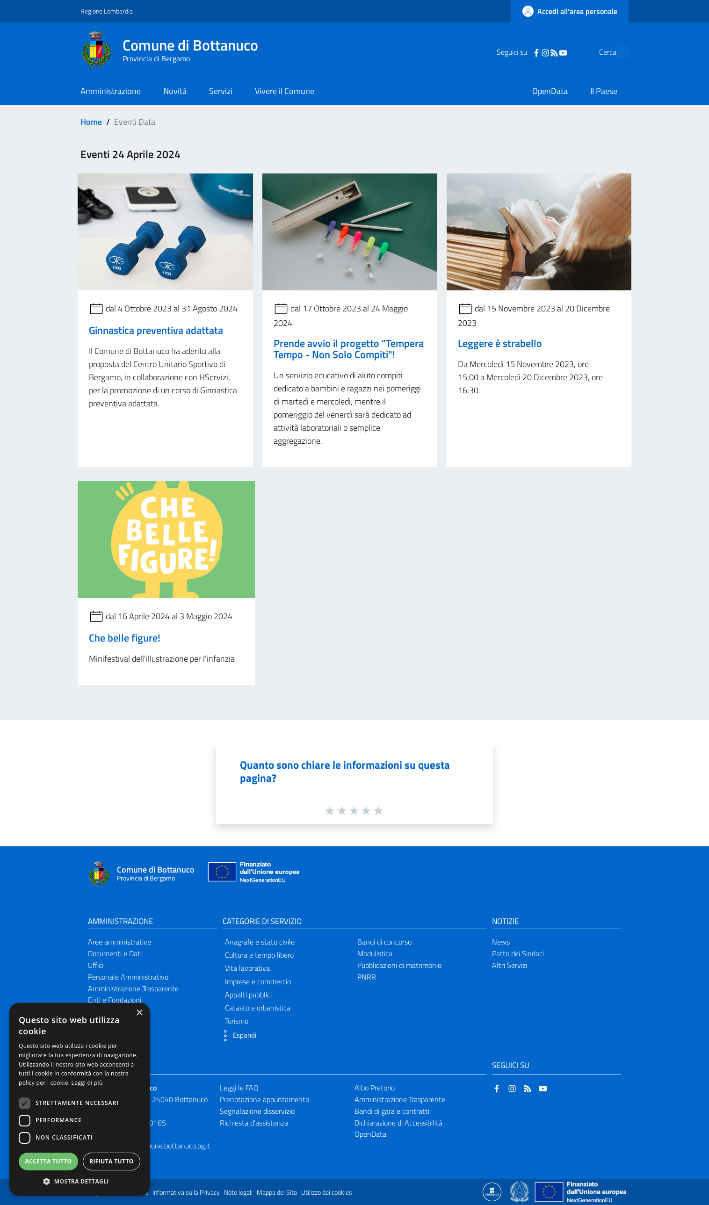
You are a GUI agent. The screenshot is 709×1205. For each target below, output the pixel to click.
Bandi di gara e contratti (391, 1111)
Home (91, 121)
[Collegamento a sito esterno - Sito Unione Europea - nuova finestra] (252, 874)
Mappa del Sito (277, 1192)
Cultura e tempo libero (259, 954)
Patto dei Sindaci (518, 953)
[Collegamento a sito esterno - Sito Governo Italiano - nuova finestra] (520, 1191)
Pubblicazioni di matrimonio (399, 965)
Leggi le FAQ (239, 1087)
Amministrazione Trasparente (133, 988)
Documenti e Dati (115, 953)
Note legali (238, 1192)
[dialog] (79, 1099)
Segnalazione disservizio (257, 1111)
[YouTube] (545, 52)
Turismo (236, 1020)
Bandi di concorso (384, 941)
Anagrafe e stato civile (260, 941)
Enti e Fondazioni (114, 999)
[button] (237, 1035)
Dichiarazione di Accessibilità (398, 1122)
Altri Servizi (509, 965)
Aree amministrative (119, 941)
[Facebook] (518, 52)
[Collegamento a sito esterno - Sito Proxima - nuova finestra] (492, 1191)
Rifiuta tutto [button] (111, 1161)
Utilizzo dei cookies (326, 1192)
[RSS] (536, 52)
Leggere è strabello (500, 343)
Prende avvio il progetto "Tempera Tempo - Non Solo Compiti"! (349, 349)
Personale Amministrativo (128, 976)
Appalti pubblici (248, 994)
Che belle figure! (124, 637)
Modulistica (374, 953)
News (501, 941)
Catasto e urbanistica (257, 1007)
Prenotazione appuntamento (264, 1099)
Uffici (95, 965)
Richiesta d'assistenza (254, 1122)
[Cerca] (617, 52)
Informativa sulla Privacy (186, 1192)
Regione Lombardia (106, 11)
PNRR (366, 976)
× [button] (139, 1013)
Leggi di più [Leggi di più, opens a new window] (87, 1083)
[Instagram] (527, 52)
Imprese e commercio (258, 981)
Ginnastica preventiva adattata (156, 330)
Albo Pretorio (374, 1087)
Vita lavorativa (247, 968)
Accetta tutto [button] (48, 1161)
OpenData (370, 1134)
